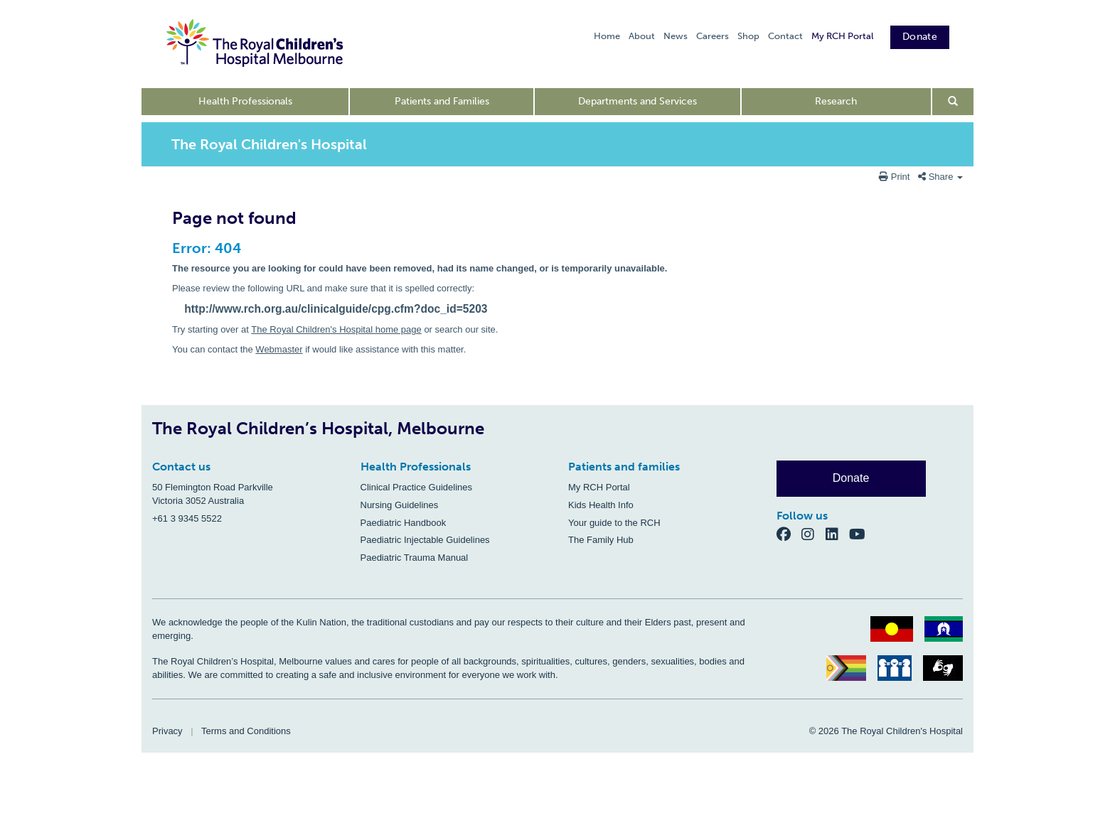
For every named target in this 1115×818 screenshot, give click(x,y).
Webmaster (278, 349)
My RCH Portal (842, 36)
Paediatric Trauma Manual (415, 557)
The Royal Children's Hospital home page (336, 329)
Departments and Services (637, 101)
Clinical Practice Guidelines (417, 487)
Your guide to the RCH (614, 522)
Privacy (167, 731)
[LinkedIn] (838, 534)
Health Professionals (245, 101)
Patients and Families (442, 101)
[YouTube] (861, 534)
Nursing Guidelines (400, 505)
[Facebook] (789, 534)
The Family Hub (601, 539)
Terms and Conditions (246, 731)
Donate (919, 37)
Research (836, 101)
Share (940, 176)
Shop (748, 36)
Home (607, 36)
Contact (785, 36)
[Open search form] (953, 101)
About (642, 36)
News (675, 36)
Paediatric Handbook (404, 522)
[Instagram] (813, 534)
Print (895, 176)
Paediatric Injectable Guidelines (425, 539)
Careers (712, 36)
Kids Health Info (601, 505)
